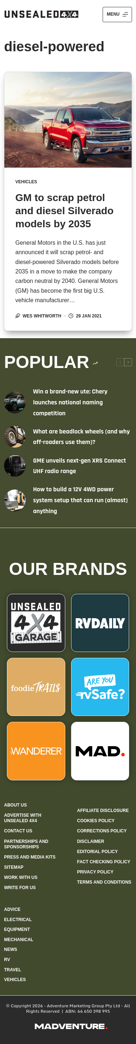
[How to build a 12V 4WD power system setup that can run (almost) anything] (15, 500)
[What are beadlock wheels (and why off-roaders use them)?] (15, 437)
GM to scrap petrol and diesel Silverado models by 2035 (64, 211)
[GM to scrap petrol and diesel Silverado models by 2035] (68, 120)
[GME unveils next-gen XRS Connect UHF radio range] (15, 466)
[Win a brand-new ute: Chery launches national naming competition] (15, 402)
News (10, 949)
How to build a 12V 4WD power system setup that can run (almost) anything (80, 500)
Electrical (18, 919)
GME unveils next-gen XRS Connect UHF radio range (79, 466)
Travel (12, 969)
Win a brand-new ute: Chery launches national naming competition (70, 402)
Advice (12, 909)
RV (7, 959)
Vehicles (26, 181)
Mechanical (18, 939)
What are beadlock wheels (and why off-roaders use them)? (81, 437)
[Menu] (117, 14)
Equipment (17, 929)
